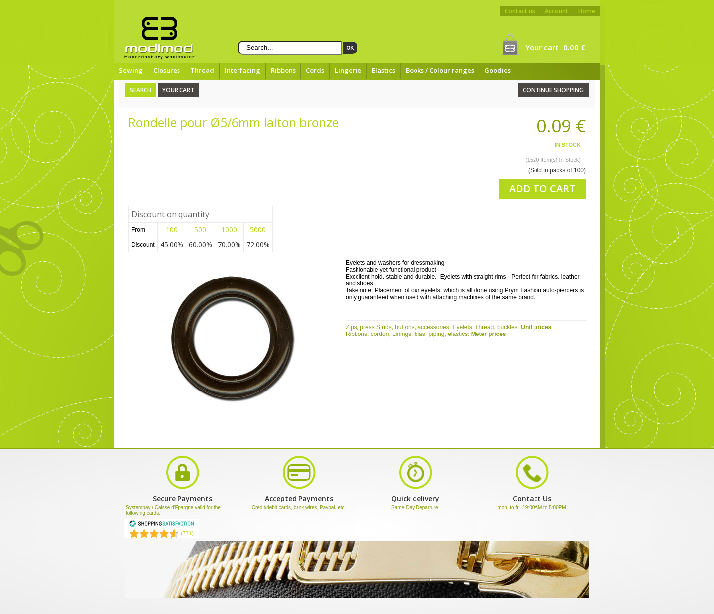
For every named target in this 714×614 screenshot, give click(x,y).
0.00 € (574, 47)
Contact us (520, 11)
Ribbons (283, 70)
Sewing (131, 70)
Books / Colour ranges (440, 70)
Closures (166, 70)
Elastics (383, 70)
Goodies (497, 70)
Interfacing (242, 70)
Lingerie (348, 70)
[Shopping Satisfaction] (161, 525)
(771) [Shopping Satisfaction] (187, 533)
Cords (315, 70)
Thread (202, 70)
